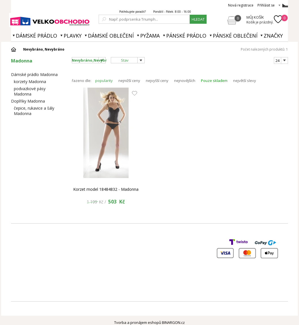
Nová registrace (240, 5)
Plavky (73, 35)
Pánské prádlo (186, 35)
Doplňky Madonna (28, 101)
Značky (273, 35)
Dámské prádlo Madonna (34, 74)
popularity (104, 80)
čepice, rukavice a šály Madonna (34, 110)
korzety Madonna (30, 81)
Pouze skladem (214, 80)
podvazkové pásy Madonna (30, 91)
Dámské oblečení (111, 35)
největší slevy (244, 80)
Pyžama (150, 35)
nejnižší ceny (129, 80)
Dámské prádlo (36, 35)
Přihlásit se (266, 5)
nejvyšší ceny (157, 80)
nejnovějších (184, 80)
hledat (198, 19)
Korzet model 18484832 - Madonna (105, 189)
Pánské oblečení (235, 35)
